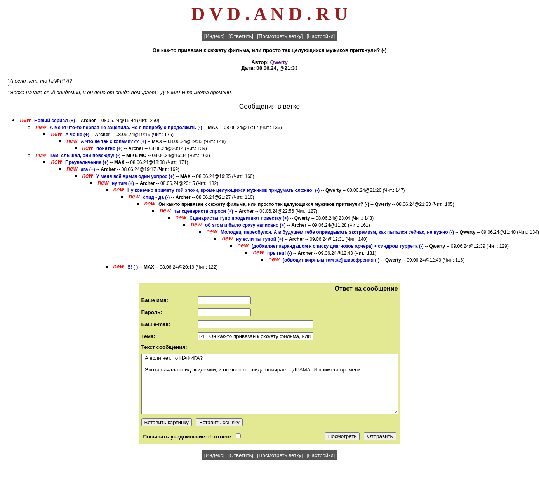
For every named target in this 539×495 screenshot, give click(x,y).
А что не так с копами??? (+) (113, 141)
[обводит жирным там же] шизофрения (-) (331, 260)
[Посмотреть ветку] (280, 36)
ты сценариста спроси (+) (203, 211)
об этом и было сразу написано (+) (245, 225)
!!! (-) (132, 267)
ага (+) (88, 169)
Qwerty (279, 62)
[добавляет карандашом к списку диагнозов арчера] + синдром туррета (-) (338, 246)
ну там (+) (123, 183)
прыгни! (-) (279, 253)
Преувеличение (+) (86, 162)
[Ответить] (240, 36)
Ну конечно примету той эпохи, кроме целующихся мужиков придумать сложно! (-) (223, 190)
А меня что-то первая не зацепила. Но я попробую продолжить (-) (126, 127)
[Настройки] (321, 36)
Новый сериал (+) (54, 120)
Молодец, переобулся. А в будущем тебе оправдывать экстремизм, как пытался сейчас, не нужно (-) (337, 232)
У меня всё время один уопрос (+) (135, 176)
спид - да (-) (156, 197)
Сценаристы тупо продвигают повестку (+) (239, 218)
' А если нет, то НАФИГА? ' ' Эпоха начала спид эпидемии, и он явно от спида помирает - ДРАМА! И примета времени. (269, 384)
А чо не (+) (77, 134)
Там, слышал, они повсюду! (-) (85, 155)
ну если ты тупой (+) (259, 239)
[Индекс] (214, 36)
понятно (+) (109, 148)
